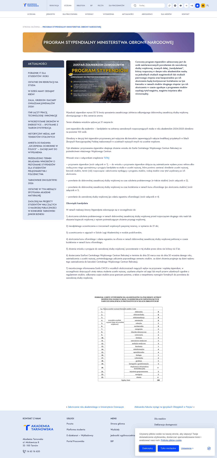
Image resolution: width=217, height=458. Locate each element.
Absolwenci (147, 14)
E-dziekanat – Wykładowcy (80, 435)
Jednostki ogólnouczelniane (124, 435)
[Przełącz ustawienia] (187, 448)
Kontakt (185, 14)
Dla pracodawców (116, 5)
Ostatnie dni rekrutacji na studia (43, 84)
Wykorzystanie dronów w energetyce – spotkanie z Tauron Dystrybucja (43, 124)
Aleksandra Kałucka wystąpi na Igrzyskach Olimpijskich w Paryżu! (164, 406)
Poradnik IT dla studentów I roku (38, 75)
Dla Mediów (166, 14)
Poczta (101, 5)
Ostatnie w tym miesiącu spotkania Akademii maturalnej (42, 192)
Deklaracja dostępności (165, 424)
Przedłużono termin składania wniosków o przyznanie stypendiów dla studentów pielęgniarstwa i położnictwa (41, 166)
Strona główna (31, 27)
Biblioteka (81, 5)
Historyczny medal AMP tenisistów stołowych (41, 135)
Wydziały (89, 14)
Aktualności (128, 14)
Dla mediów (160, 418)
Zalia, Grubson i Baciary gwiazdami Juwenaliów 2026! (42, 103)
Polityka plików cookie (171, 440)
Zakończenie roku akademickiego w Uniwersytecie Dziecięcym (96, 406)
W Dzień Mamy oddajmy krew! (41, 93)
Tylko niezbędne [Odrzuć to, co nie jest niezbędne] (168, 448)
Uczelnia (67, 5)
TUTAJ (106, 157)
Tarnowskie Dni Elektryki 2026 (42, 182)
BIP (91, 5)
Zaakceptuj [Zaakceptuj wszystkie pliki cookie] (147, 448)
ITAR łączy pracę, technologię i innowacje (42, 114)
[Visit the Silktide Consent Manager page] (209, 448)
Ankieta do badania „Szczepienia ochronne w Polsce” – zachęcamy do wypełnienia (43, 147)
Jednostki (50, 14)
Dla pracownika (70, 14)
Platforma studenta (76, 429)
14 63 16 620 (31, 451)
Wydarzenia (108, 14)
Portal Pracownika (75, 441)
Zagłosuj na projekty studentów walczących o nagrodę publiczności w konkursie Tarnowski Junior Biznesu (42, 208)
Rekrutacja (54, 5)
